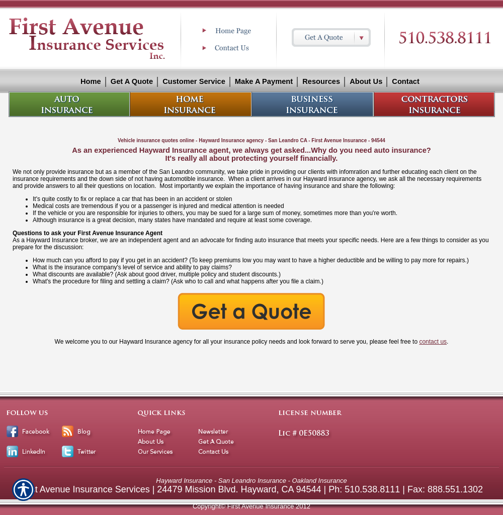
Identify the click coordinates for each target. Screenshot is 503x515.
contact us (433, 341)
